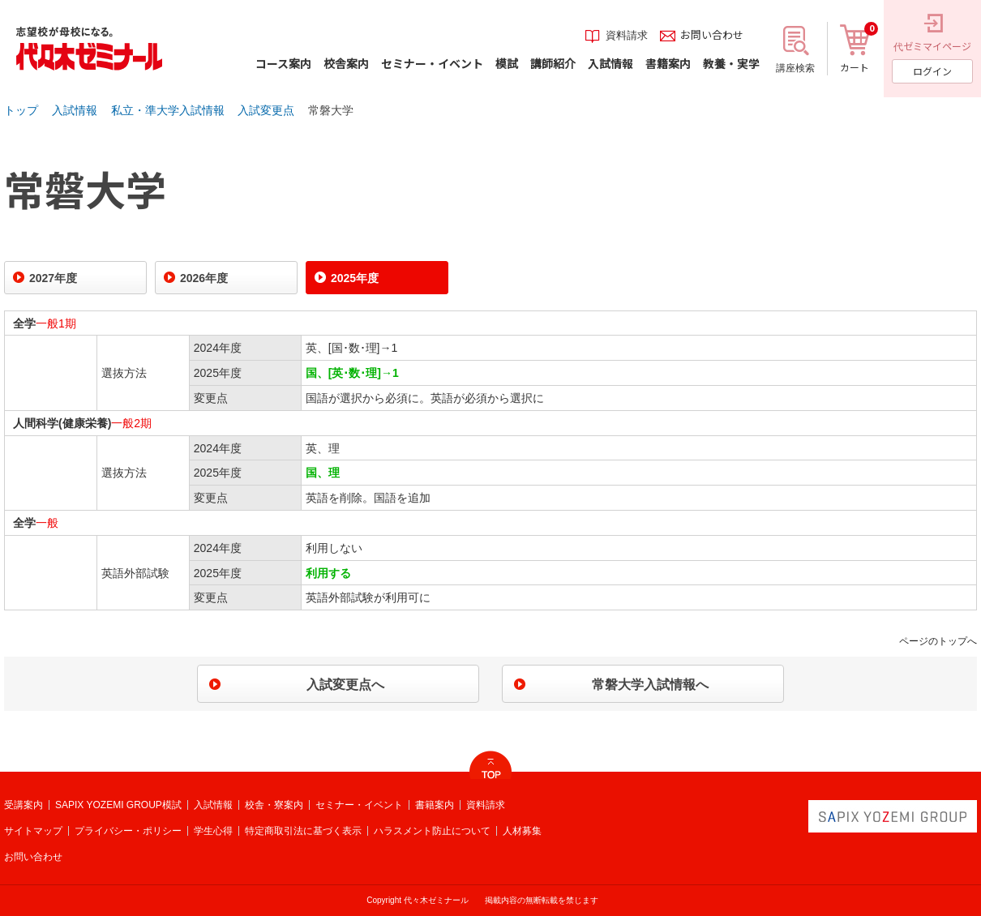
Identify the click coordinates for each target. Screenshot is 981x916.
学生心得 (213, 831)
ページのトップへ (938, 641)
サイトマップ (33, 831)
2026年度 (204, 278)
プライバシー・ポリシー (128, 831)
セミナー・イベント (359, 805)
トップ (21, 110)
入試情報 (74, 110)
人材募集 (522, 831)
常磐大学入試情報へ (650, 684)
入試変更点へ (345, 684)
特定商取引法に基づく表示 (303, 831)
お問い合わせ (33, 856)
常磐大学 (330, 110)
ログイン (932, 71)
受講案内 (23, 805)
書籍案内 (434, 805)
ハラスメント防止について (432, 831)
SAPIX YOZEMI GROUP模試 (118, 805)
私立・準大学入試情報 (168, 110)
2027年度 (53, 278)
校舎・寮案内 (274, 805)
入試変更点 (266, 110)
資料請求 (485, 805)
